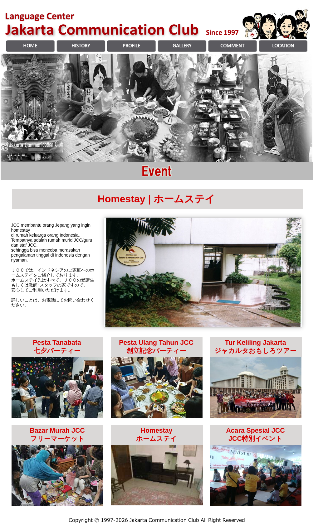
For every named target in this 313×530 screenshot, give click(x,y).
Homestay (157, 430)
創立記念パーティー (156, 350)
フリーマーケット (57, 438)
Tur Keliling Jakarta (255, 342)
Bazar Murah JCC (57, 430)
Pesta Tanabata (57, 342)
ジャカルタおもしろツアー (255, 350)
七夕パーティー (57, 350)
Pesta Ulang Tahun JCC (156, 342)
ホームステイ (156, 438)
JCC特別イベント (255, 438)
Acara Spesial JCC (255, 430)
